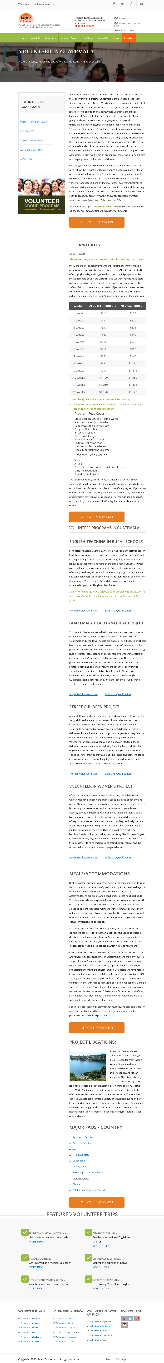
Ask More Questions (31, 149)
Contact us (103, 38)
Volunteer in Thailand (31, 1341)
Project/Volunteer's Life (83, 610)
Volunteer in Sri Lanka (31, 1337)
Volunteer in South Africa (67, 1332)
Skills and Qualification (118, 610)
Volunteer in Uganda (65, 1341)
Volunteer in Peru (98, 1340)
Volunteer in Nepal (30, 1332)
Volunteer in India (29, 1327)
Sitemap (121, 1359)
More (109, 1359)
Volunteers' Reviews (31, 140)
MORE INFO (36, 1241)
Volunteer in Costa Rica (100, 1326)
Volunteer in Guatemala (33, 122)
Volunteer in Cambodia (32, 1318)
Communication (81, 1178)
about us (35, 38)
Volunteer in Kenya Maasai (68, 1327)
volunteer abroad (69, 38)
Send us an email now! (105, 206)
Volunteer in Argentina (100, 1321)
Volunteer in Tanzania (66, 1337)
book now (128, 38)
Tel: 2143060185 (123, 18)
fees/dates (88, 38)
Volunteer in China (29, 1323)
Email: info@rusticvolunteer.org (128, 30)
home (23, 38)
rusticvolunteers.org (44, 4)
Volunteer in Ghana (65, 1318)
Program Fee (27, 131)
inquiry (116, 38)
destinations (50, 38)
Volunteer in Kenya (64, 1323)
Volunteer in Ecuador (100, 1330)
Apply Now (26, 159)
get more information (97, 222)
